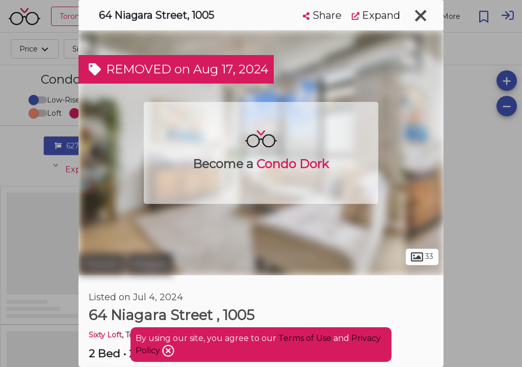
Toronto (101, 264)
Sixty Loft (105, 334)
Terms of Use (304, 338)
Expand (376, 15)
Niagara (150, 264)
